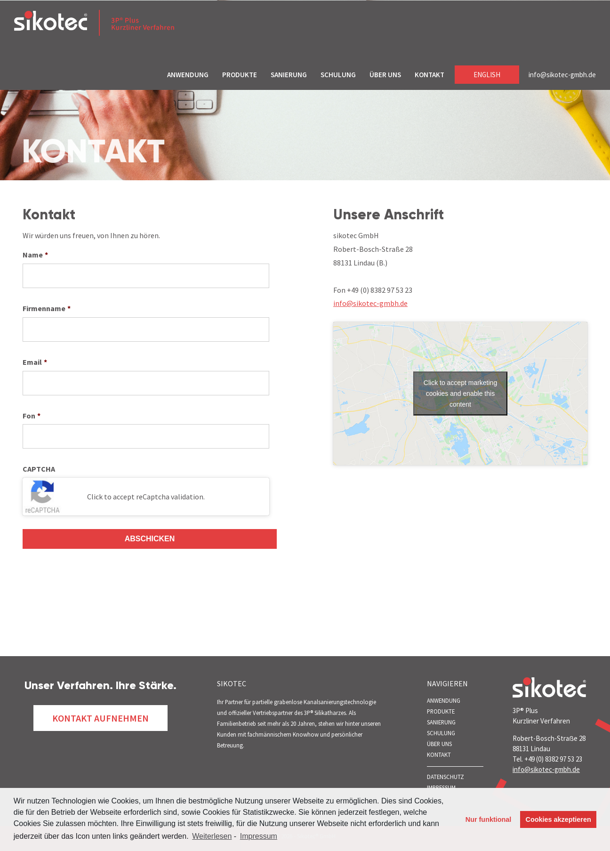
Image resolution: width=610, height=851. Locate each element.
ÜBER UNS (385, 74)
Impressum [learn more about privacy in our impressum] (258, 836)
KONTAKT (429, 74)
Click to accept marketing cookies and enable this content (460, 393)
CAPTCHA (39, 469)
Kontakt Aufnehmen (100, 718)
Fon (31, 415)
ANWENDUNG (188, 74)
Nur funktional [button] (489, 819)
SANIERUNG (289, 74)
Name (35, 254)
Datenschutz (445, 776)
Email (35, 362)
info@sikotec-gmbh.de (562, 74)
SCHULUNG (338, 74)
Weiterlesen (212, 836)
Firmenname (47, 308)
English (487, 74)
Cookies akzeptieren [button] (558, 819)
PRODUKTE (239, 74)
